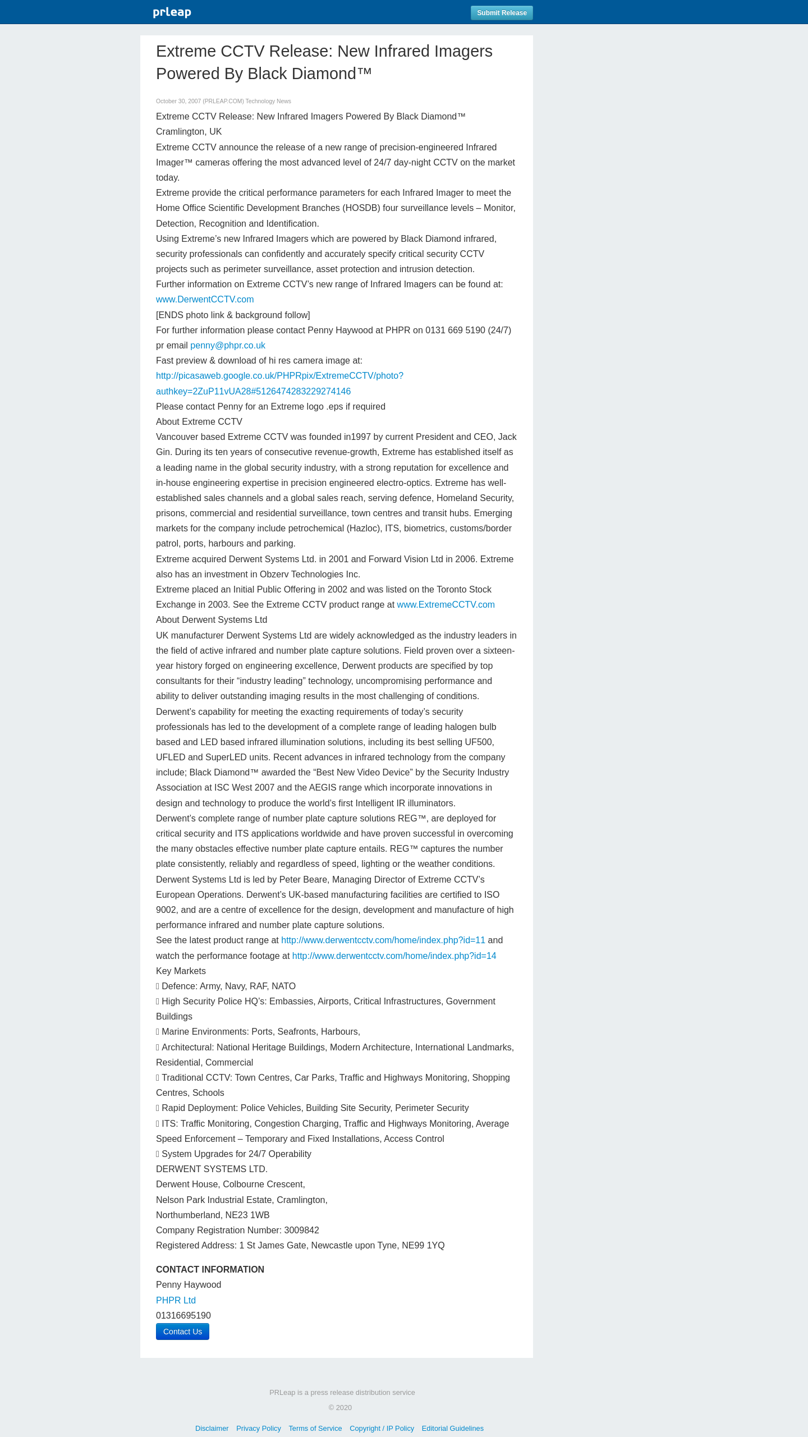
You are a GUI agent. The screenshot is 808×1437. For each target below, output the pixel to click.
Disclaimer (212, 1428)
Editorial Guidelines (453, 1428)
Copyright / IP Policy (382, 1428)
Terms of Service (315, 1428)
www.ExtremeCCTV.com (446, 604)
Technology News (268, 101)
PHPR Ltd (176, 1300)
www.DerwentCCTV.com (205, 299)
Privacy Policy (258, 1428)
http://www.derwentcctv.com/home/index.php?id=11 (383, 940)
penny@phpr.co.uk (227, 345)
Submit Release (502, 13)
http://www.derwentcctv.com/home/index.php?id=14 (394, 956)
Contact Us (182, 1331)
